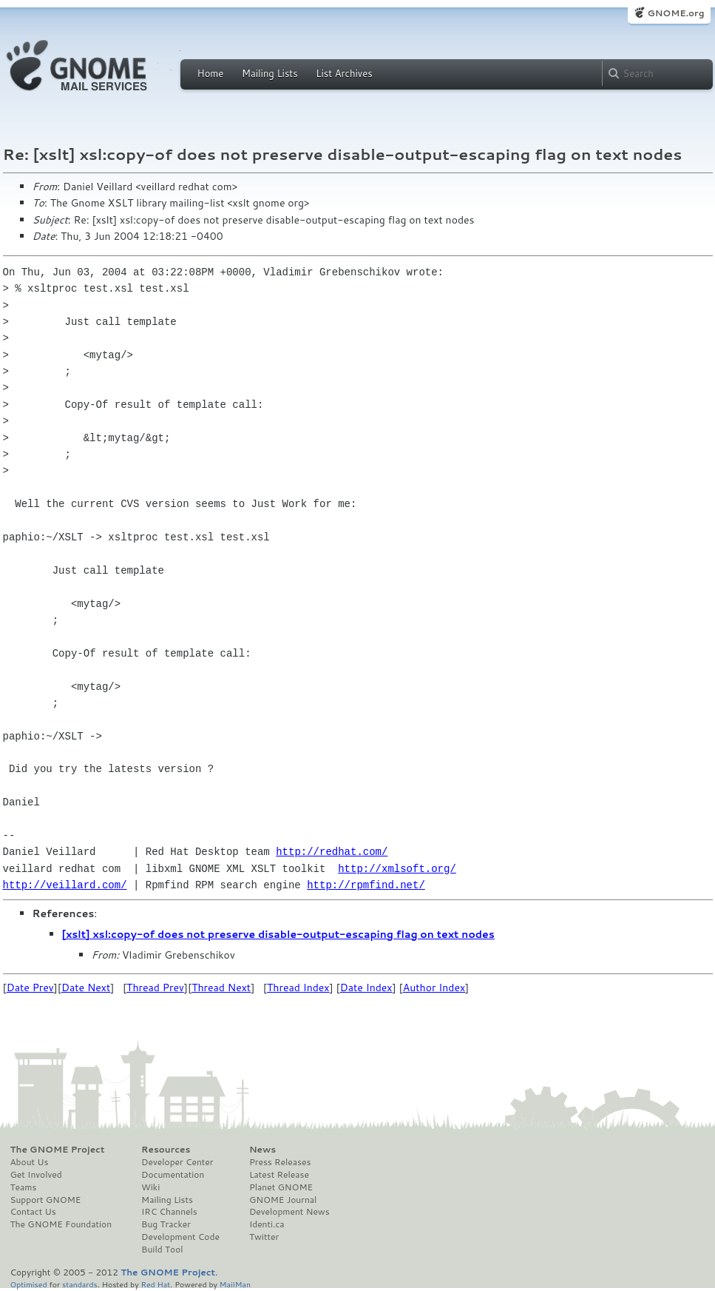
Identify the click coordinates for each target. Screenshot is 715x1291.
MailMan (235, 1284)
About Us (29, 1162)
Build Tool (162, 1249)
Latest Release (279, 1175)
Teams (23, 1187)
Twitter (264, 1237)
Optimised (28, 1284)
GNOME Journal (283, 1200)
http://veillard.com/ (65, 885)
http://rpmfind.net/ (366, 885)
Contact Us (33, 1212)
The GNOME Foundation (61, 1224)
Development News (289, 1212)
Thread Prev (155, 987)
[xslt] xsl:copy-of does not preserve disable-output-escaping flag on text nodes (278, 934)
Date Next (85, 987)
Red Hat (155, 1284)
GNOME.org (675, 13)
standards (80, 1284)
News (262, 1150)
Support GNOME (45, 1200)
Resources (165, 1150)
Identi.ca (267, 1224)
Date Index (366, 987)
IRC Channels (169, 1212)
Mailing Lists (270, 73)
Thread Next (221, 987)
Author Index (434, 987)
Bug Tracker (166, 1224)
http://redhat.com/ (331, 852)
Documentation (172, 1175)
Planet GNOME (281, 1187)
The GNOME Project (57, 1150)
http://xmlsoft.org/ (397, 869)
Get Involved (36, 1175)
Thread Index (298, 987)
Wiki (150, 1187)
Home (210, 73)
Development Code (180, 1237)
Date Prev (30, 987)
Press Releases (280, 1162)
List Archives (344, 73)
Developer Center (177, 1162)
